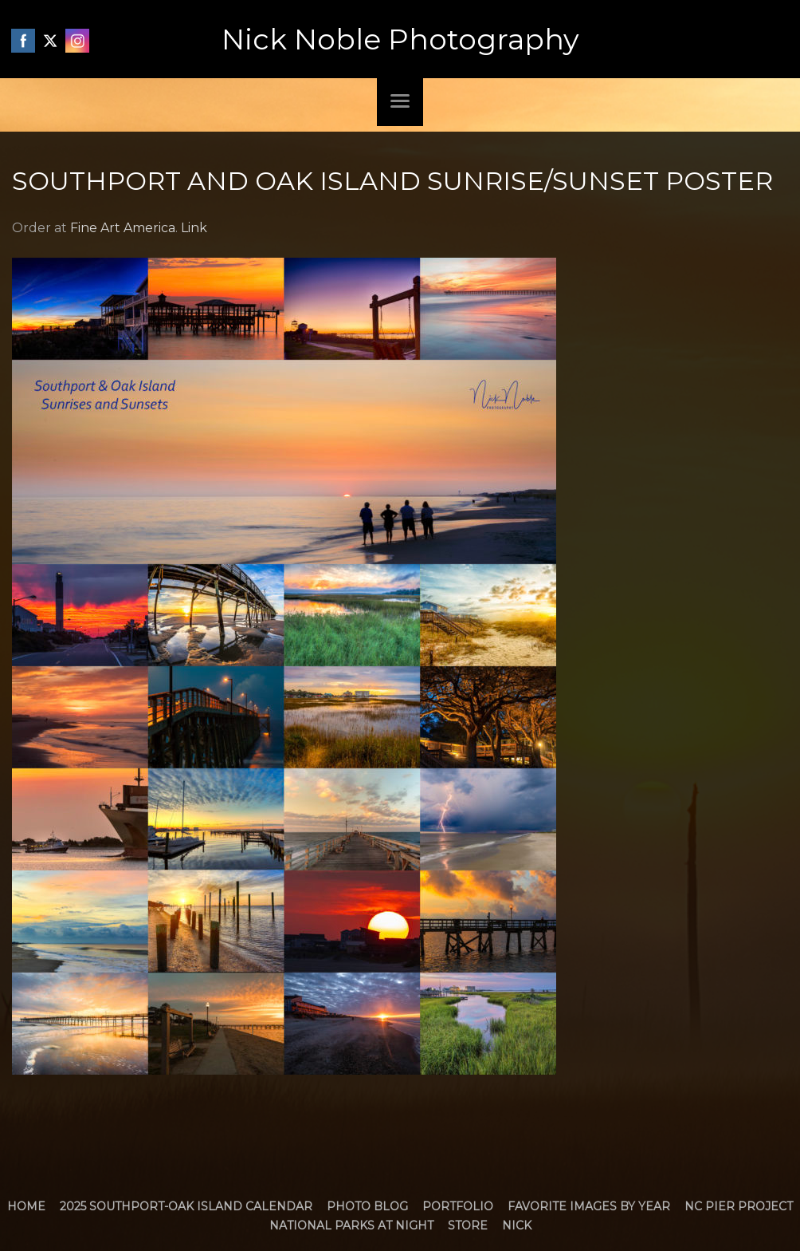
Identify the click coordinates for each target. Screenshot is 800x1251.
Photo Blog (367, 1206)
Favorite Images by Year (589, 1206)
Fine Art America (122, 227)
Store (468, 1225)
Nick (516, 1225)
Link (194, 227)
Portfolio (457, 1206)
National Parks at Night (351, 1225)
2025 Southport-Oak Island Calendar (186, 1206)
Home (26, 1206)
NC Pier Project (738, 1206)
